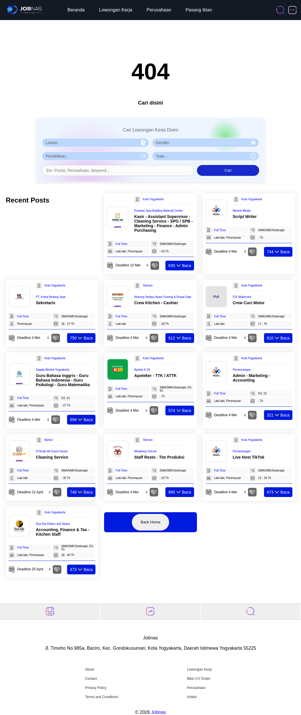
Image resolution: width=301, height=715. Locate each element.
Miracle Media (242, 210)
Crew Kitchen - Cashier (156, 302)
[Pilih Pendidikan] (95, 156)
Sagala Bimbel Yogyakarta (52, 369)
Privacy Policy (95, 688)
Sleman (148, 285)
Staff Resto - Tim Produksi (159, 457)
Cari (227, 170)
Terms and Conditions (101, 697)
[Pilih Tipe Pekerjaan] (205, 156)
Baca (179, 265)
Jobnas (158, 712)
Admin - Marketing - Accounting (251, 377)
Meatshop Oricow (145, 451)
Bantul (48, 439)
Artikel (191, 697)
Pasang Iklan (198, 9)
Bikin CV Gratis (198, 679)
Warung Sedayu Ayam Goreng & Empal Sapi (162, 296)
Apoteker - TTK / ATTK (155, 375)
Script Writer (245, 216)
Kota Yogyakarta (153, 199)
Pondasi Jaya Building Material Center (158, 210)
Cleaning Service (52, 457)
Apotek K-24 (142, 369)
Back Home (151, 522)
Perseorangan (242, 369)
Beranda (76, 9)
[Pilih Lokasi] (95, 142)
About (89, 669)
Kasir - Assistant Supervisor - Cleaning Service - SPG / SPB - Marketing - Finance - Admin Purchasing (163, 223)
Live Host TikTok (249, 457)
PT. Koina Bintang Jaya (50, 296)
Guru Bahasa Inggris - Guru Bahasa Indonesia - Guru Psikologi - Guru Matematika (63, 380)
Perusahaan (158, 9)
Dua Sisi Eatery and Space (53, 523)
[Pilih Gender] (205, 142)
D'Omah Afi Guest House (52, 451)
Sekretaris (45, 302)
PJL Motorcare (242, 296)
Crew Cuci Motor (249, 302)
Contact (91, 679)
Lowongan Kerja (115, 9)
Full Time (121, 243)
